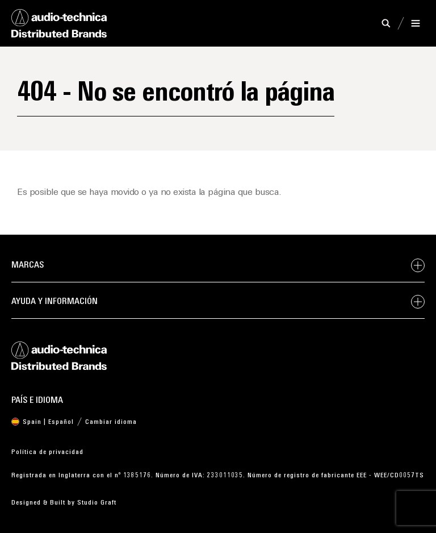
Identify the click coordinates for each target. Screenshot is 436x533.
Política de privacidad (47, 452)
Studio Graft (96, 502)
